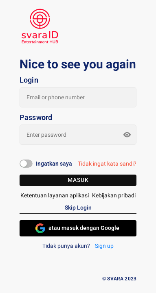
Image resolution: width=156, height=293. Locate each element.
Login (29, 80)
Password (36, 117)
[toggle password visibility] (127, 134)
